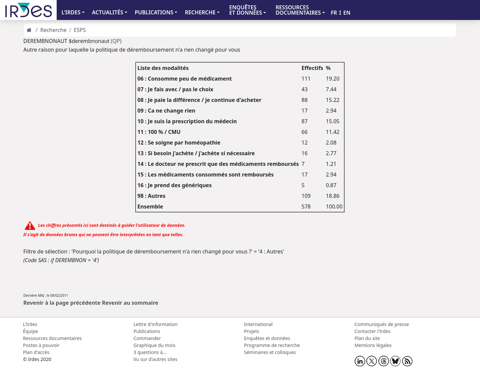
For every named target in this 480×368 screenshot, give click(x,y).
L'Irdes (30, 324)
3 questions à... (150, 352)
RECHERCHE (200, 12)
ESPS (80, 30)
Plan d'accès (36, 352)
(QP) (116, 41)
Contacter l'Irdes (373, 331)
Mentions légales (373, 345)
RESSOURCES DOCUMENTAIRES (298, 10)
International (258, 324)
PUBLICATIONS (154, 12)
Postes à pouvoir (41, 345)
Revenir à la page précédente (62, 302)
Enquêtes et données (267, 338)
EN (347, 12)
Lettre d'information (156, 324)
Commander (147, 338)
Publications (147, 331)
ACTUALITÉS (107, 12)
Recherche (53, 30)
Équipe (30, 331)
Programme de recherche (272, 345)
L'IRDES (70, 12)
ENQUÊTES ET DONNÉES (245, 10)
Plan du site (367, 338)
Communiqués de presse (382, 324)
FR (334, 12)
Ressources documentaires (52, 338)
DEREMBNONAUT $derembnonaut (66, 41)
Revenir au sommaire (130, 302)
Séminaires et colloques (270, 352)
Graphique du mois (155, 345)
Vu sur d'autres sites (156, 359)
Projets (251, 331)
